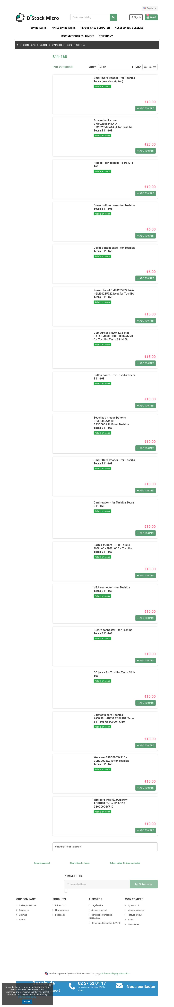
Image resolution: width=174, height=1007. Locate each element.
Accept (27, 1001)
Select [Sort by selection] (103, 67)
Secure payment (99, 910)
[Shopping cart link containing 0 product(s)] (160, 17)
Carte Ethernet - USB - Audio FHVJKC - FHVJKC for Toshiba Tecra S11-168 (114, 547)
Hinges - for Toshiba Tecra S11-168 (112, 163)
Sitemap (13, 915)
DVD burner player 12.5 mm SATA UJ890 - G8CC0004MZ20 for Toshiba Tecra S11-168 (116, 336)
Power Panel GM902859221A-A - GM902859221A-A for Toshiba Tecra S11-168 (116, 294)
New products (57, 910)
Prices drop (56, 905)
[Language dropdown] (159, 8)
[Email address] (98, 884)
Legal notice (97, 905)
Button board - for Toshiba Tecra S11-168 (115, 375)
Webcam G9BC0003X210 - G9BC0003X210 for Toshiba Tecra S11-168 (116, 759)
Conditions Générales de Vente (106, 919)
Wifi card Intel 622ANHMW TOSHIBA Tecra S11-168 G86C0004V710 (116, 801)
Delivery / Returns (18, 905)
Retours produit (139, 915)
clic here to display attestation (114, 973)
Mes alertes (138, 924)
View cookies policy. (27, 997)
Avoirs (135, 919)
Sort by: (92, 67)
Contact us (14, 910)
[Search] (96, 17)
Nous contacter (144, 986)
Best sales (55, 915)
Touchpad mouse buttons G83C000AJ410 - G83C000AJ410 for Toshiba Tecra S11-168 (116, 419)
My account (137, 905)
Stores (12, 919)
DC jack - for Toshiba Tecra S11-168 (112, 672)
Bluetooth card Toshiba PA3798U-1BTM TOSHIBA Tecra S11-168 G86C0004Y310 (115, 716)
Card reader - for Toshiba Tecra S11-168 (115, 502)
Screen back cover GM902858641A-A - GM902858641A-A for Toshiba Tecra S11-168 (116, 124)
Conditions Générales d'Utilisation (107, 915)
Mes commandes (140, 910)
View (147, 67)
